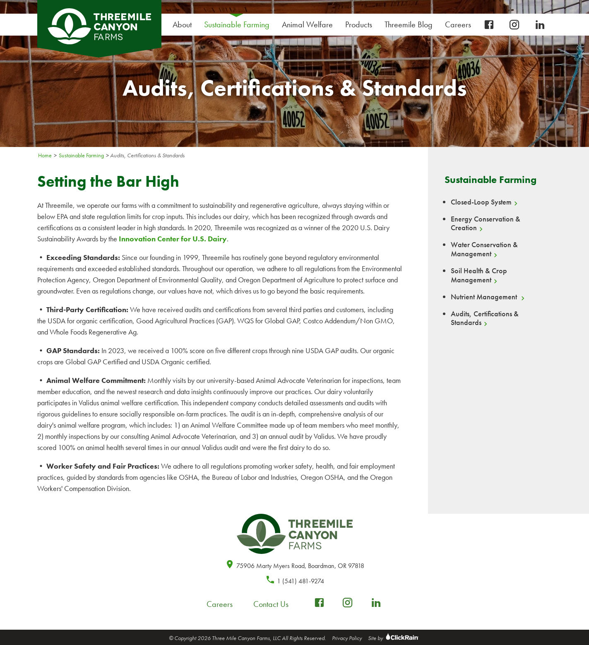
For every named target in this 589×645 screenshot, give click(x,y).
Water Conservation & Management (484, 249)
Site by (394, 638)
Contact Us (270, 604)
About (184, 25)
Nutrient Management (485, 296)
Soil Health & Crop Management (479, 275)
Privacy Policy (347, 638)
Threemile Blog (409, 24)
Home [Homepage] (45, 155)
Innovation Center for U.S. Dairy (173, 238)
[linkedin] (540, 25)
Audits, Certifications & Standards (485, 318)
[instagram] (514, 25)
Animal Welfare (307, 24)
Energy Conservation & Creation (485, 223)
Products (360, 25)
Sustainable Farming (239, 25)
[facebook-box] (489, 25)
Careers (460, 25)
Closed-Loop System (481, 202)
